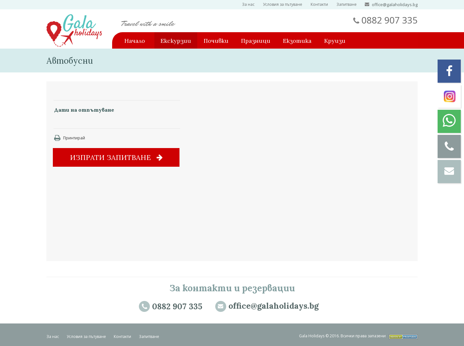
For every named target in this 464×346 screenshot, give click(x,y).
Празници (255, 40)
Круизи (334, 40)
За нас (248, 4)
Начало (134, 40)
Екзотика (297, 40)
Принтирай (69, 138)
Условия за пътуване (282, 4)
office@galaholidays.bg (395, 4)
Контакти (319, 4)
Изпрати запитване (116, 157)
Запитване (346, 4)
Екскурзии (175, 40)
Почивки (216, 40)
